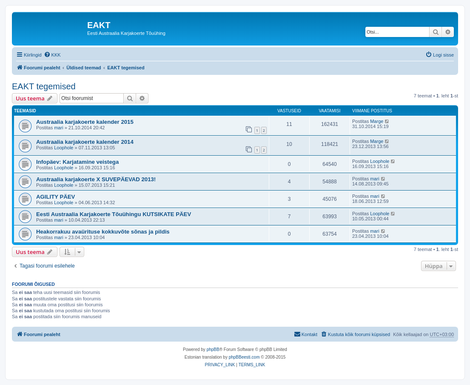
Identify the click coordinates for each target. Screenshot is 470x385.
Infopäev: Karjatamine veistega (77, 162)
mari (58, 127)
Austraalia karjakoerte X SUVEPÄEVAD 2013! (96, 179)
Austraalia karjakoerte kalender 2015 (85, 122)
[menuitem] (52, 55)
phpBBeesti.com (244, 357)
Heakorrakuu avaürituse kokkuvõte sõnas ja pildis (103, 231)
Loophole (63, 147)
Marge (376, 121)
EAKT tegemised (44, 86)
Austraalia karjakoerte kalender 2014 (85, 142)
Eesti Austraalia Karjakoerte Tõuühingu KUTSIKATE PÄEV (113, 214)
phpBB (213, 349)
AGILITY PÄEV (55, 197)
